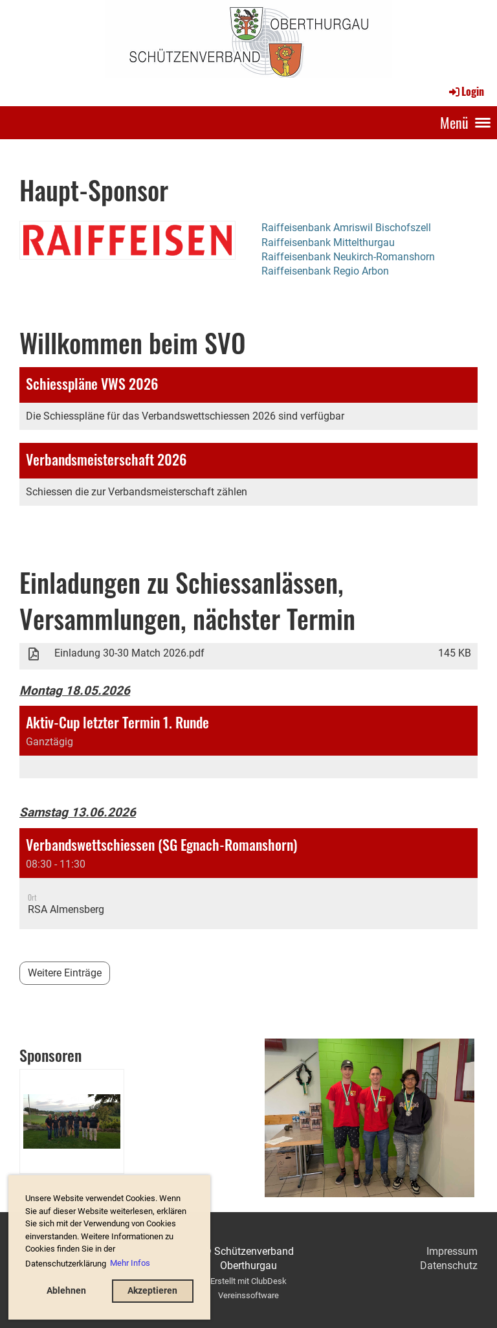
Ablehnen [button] (66, 1290)
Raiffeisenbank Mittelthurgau (328, 242)
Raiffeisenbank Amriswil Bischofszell (346, 227)
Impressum (452, 1251)
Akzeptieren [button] (152, 1290)
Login (465, 91)
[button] (248, 742)
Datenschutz (449, 1265)
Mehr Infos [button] (130, 1263)
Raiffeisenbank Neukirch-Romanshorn (348, 257)
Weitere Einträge (65, 973)
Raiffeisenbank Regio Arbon (325, 271)
